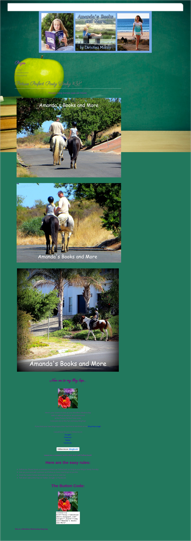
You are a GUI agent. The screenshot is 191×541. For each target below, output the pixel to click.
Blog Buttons (22, 75)
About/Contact (23, 72)
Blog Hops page (94, 426)
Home (19, 70)
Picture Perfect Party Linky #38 (48, 84)
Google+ (68, 434)
